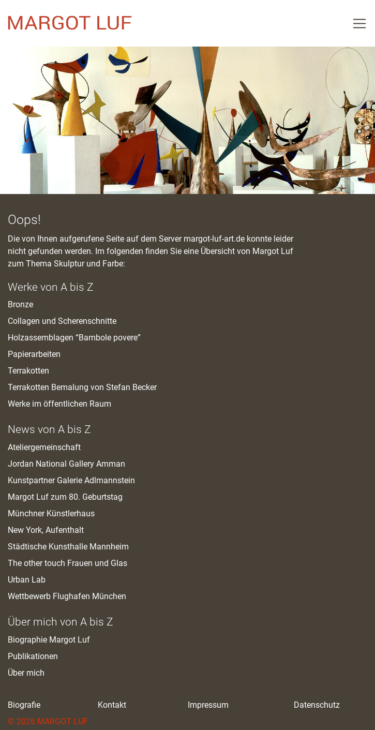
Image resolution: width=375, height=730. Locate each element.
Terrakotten (28, 371)
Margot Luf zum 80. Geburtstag (65, 497)
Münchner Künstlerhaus (51, 513)
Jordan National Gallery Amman (66, 464)
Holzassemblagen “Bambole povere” (74, 337)
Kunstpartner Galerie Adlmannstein (71, 480)
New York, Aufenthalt (46, 530)
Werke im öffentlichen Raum (59, 404)
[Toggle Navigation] (359, 23)
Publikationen (33, 656)
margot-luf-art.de (214, 239)
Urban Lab (27, 580)
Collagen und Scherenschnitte (62, 321)
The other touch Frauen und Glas (67, 563)
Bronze (20, 304)
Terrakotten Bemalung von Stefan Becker (82, 387)
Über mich (26, 673)
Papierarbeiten (34, 354)
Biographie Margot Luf (49, 640)
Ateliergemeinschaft (44, 447)
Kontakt (112, 705)
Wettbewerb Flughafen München (67, 596)
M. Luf (70, 23)
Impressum (208, 705)
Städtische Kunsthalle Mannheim (68, 547)
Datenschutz (317, 705)
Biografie (24, 705)
